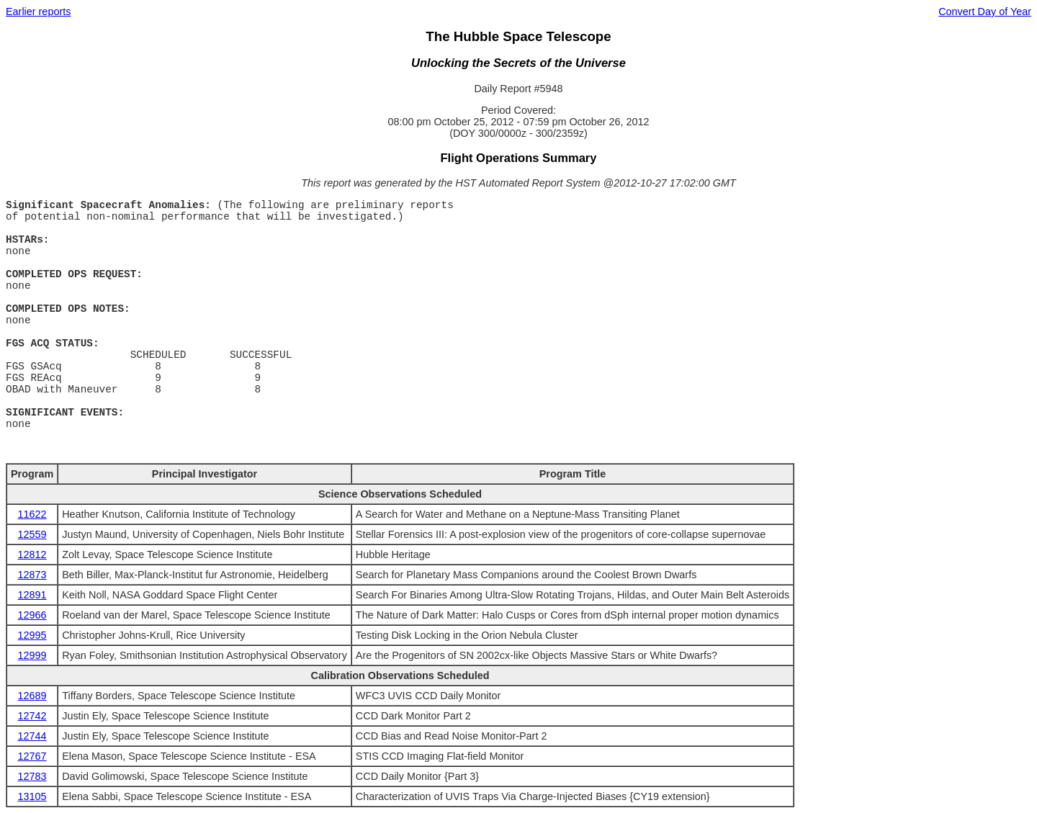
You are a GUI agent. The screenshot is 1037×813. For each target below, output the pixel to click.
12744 (32, 736)
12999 (32, 655)
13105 (32, 796)
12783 (32, 776)
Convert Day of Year (984, 11)
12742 (32, 716)
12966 (32, 615)
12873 (32, 574)
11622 (32, 514)
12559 (32, 534)
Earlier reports (38, 11)
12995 (32, 635)
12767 (32, 756)
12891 (32, 595)
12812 (32, 554)
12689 (32, 695)
